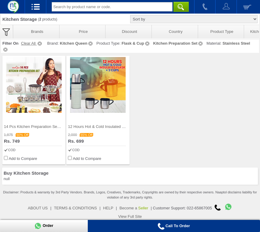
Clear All (32, 43)
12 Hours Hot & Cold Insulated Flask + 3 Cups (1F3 (112, 126)
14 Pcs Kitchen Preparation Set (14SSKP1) (41, 126)
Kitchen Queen (76, 43)
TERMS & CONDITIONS (75, 208)
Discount (129, 31)
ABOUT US (38, 208)
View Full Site (130, 216)
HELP (108, 208)
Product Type (221, 31)
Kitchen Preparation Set (178, 43)
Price (83, 31)
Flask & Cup (135, 43)
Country (176, 31)
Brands (37, 31)
